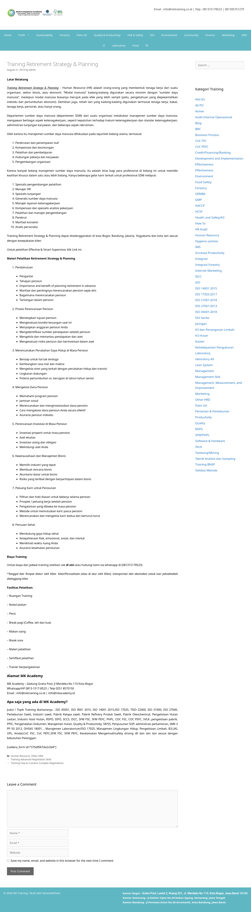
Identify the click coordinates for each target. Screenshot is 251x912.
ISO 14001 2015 (206, 288)
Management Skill (207, 377)
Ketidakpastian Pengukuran (214, 347)
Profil (25, 35)
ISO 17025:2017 (206, 294)
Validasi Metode (206, 470)
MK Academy (31, 675)
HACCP (200, 206)
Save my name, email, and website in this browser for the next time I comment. (62, 861)
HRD (244, 35)
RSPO (199, 429)
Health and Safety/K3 (210, 217)
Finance (210, 35)
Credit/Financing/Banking (213, 152)
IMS (198, 247)
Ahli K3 (200, 99)
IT (104, 45)
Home (8, 35)
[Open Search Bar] (147, 45)
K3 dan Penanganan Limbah (214, 330)
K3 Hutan (201, 335)
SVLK (198, 447)
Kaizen (199, 341)
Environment (169, 35)
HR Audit (201, 229)
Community (191, 35)
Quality (200, 423)
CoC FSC (201, 141)
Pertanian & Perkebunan (212, 411)
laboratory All (204, 359)
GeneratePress (51, 893)
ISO (152, 35)
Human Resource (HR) (77, 88)
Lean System (204, 365)
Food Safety (203, 182)
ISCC (198, 276)
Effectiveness (204, 164)
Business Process (207, 135)
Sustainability (44, 35)
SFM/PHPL (202, 435)
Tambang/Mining (207, 453)
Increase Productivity (209, 253)
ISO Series (202, 318)
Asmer (199, 111)
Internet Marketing (208, 271)
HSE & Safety (135, 35)
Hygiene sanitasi (206, 241)
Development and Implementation (219, 158)
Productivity (203, 417)
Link (74, 249)
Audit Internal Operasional (213, 117)
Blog (198, 123)
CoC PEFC (201, 147)
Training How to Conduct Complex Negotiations (37, 763)
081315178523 (132, 565)
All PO (199, 105)
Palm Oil (82, 35)
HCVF (199, 211)
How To (200, 223)
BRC (198, 129)
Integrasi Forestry (207, 265)
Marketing (228, 35)
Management (204, 371)
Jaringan (201, 324)
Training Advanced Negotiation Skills (31, 759)
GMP (198, 200)
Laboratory (119, 45)
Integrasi (201, 259)
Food (135, 45)
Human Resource (20, 756)
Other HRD (37, 756)
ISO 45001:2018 (206, 312)
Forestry (65, 35)
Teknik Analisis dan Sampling (215, 459)
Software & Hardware (210, 441)
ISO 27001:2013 (206, 306)
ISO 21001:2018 (206, 300)
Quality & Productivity (107, 35)
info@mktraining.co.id (177, 9)
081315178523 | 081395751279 (223, 9)
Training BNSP (205, 464)
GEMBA (200, 194)
